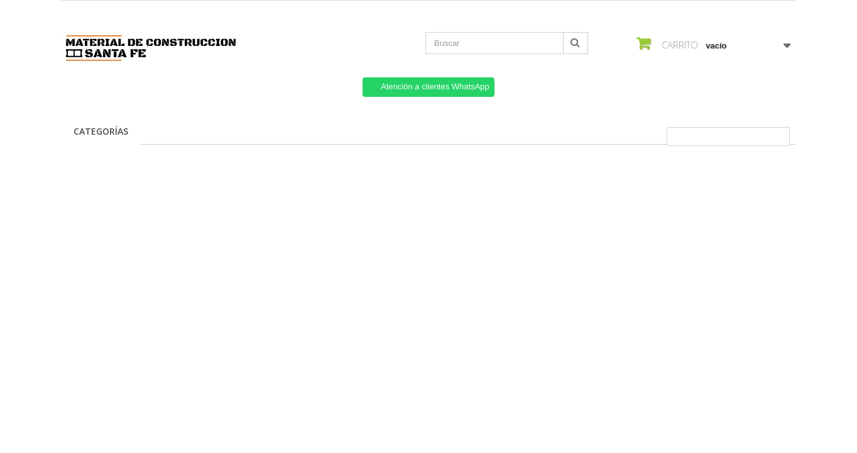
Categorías (101, 131)
